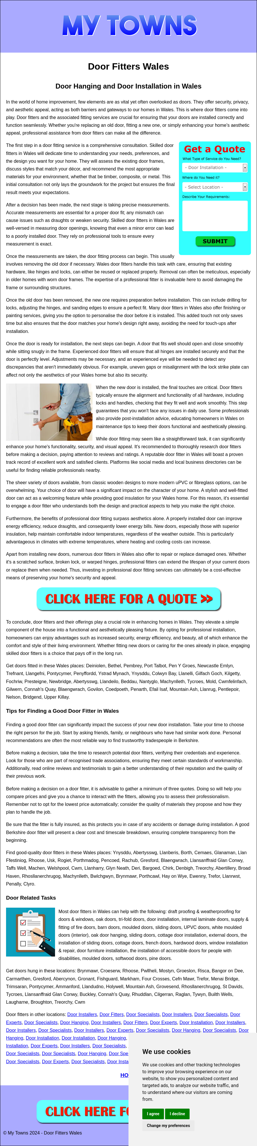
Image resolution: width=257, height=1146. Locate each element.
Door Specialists (143, 1014)
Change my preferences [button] (168, 1125)
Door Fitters (112, 1014)
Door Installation (196, 1022)
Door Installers (82, 1014)
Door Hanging (74, 1022)
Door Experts (163, 1022)
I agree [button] (153, 1113)
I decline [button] (177, 1113)
